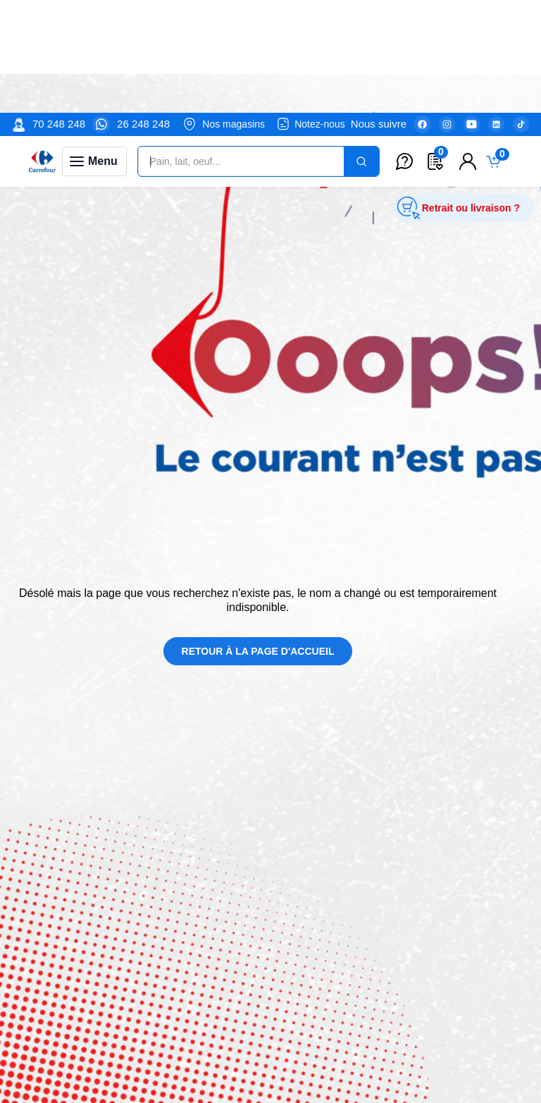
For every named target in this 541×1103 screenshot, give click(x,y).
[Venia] (42, 49)
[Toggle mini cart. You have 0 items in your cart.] (496, 49)
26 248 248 (143, 11)
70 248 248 (58, 11)
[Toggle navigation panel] (94, 49)
